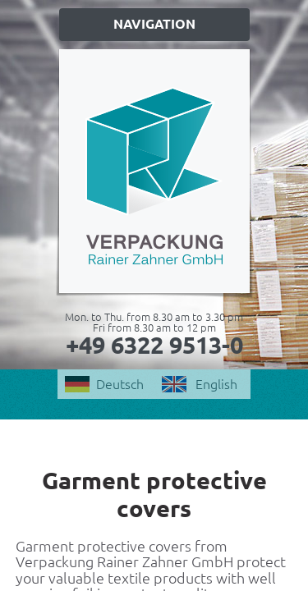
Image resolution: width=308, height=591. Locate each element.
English (216, 384)
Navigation (154, 23)
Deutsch (120, 384)
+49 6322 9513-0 (154, 345)
